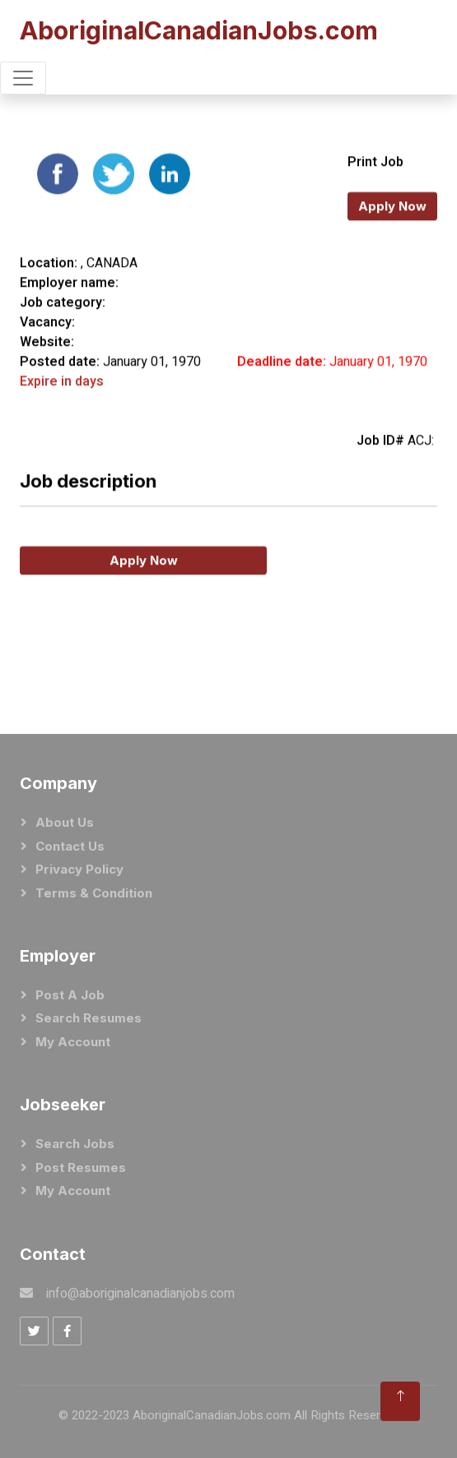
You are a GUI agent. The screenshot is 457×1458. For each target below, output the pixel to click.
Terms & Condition (93, 893)
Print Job (375, 192)
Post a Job (70, 995)
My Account (72, 1042)
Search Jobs (74, 1143)
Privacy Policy (79, 869)
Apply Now (392, 236)
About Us (64, 822)
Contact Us (70, 846)
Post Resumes (80, 1167)
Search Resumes (88, 1018)
